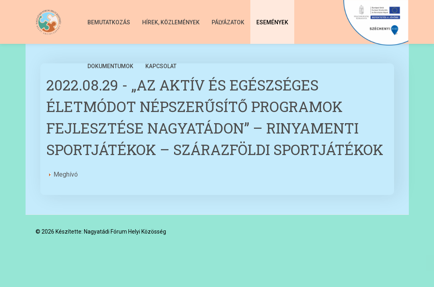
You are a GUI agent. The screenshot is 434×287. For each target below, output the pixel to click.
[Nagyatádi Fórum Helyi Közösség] (48, 22)
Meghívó (63, 174)
